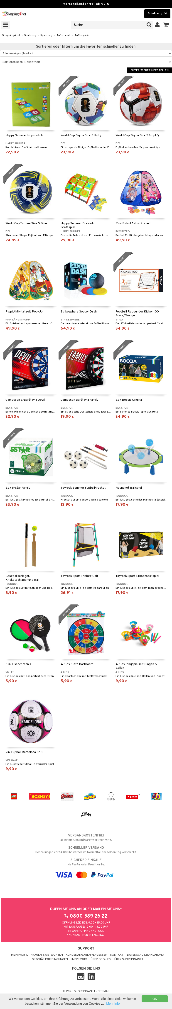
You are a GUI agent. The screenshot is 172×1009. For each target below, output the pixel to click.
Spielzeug (30, 35)
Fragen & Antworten (47, 955)
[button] (166, 25)
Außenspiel (63, 35)
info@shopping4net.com (86, 931)
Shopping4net (11, 35)
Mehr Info (113, 1003)
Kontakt (116, 955)
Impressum (79, 959)
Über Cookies (101, 959)
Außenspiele (81, 35)
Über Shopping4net (128, 959)
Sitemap (103, 991)
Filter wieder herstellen (150, 70)
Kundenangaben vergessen (86, 955)
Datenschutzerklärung (145, 955)
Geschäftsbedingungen (50, 959)
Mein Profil (19, 955)
